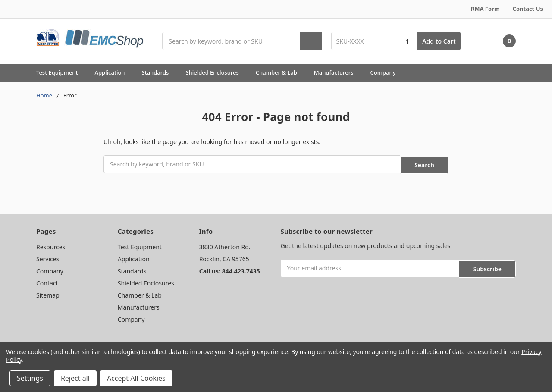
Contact (47, 281)
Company (387, 72)
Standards (159, 72)
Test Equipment (60, 72)
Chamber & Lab (280, 72)
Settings (30, 378)
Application (113, 72)
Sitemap (48, 293)
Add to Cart (438, 41)
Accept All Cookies (136, 378)
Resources (50, 245)
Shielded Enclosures (215, 72)
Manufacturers (337, 72)
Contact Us (528, 9)
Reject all (75, 378)
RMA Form (485, 9)
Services (47, 257)
